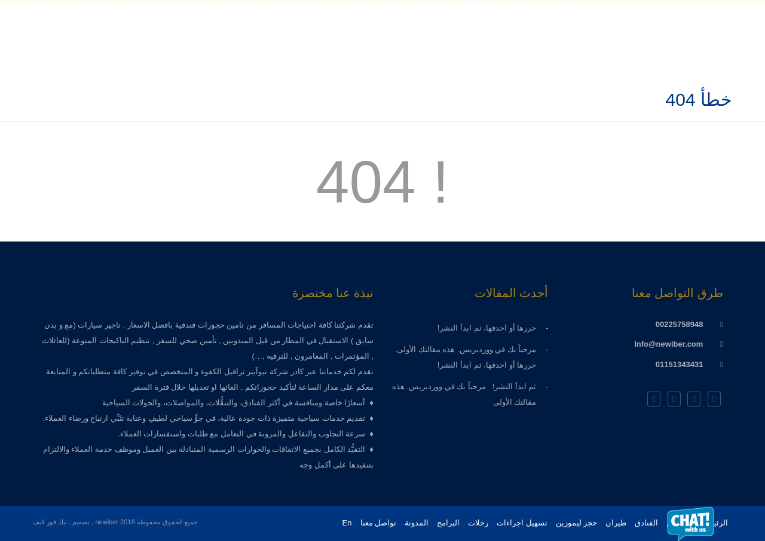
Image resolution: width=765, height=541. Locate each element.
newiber (107, 521)
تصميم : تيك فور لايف (61, 521)
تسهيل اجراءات (522, 522)
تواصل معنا (378, 522)
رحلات (478, 522)
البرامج (448, 522)
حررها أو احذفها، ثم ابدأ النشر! (484, 327)
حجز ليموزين (577, 522)
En (347, 522)
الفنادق (646, 522)
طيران (615, 522)
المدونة (417, 522)
